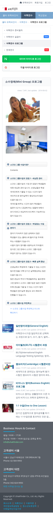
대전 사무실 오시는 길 (13, 486)
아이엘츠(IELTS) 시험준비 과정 (31, 345)
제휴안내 (19, 503)
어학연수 (28, 15)
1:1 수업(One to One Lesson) (31, 405)
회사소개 (7, 503)
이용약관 (30, 503)
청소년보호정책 (29, 506)
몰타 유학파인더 (10, 15)
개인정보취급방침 (11, 506)
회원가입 (39, 2)
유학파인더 (26, 2)
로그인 (48, 2)
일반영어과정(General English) (32, 325)
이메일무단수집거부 (12, 508)
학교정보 (42, 15)
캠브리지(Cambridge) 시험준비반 (33, 364)
